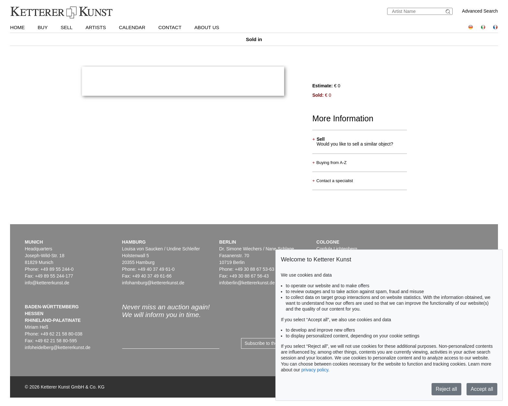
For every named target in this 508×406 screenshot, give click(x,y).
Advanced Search (480, 11)
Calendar (132, 27)
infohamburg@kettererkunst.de (153, 282)
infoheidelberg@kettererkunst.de (58, 347)
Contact (169, 27)
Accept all (482, 389)
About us (206, 27)
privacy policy (314, 369)
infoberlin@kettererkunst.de (247, 282)
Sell (67, 27)
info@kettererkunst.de (47, 282)
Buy (43, 27)
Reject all (446, 389)
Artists (96, 27)
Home (17, 27)
